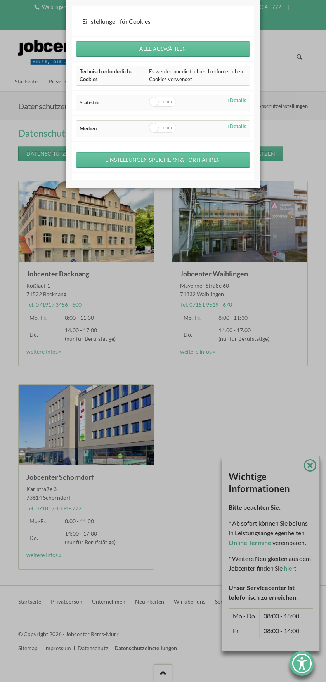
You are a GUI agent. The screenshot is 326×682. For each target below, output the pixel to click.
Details (238, 100)
